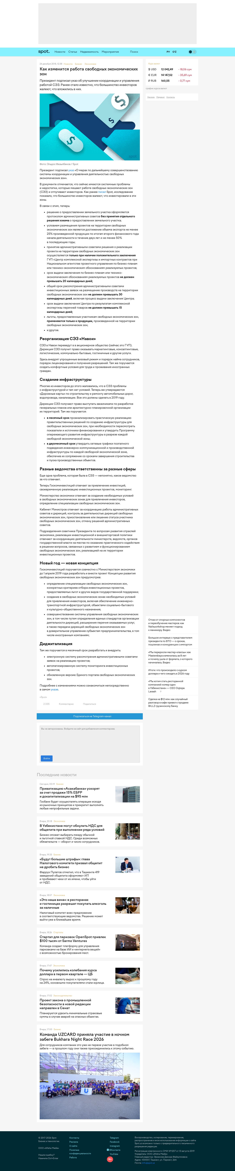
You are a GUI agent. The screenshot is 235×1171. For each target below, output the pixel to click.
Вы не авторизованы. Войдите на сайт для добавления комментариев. (90, 740)
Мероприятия (110, 51)
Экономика (59, 821)
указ (71, 170)
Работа (73, 1157)
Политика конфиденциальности (80, 1152)
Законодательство (62, 995)
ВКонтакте (113, 1150)
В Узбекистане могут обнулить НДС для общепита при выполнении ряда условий (72, 828)
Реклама (151, 97)
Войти (46, 758)
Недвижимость (89, 51)
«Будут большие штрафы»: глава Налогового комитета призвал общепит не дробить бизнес (71, 863)
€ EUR (152, 75)
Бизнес (59, 784)
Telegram (113, 1138)
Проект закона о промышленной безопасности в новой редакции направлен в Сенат (65, 1004)
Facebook (113, 1142)
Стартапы (58, 932)
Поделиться (87, 704)
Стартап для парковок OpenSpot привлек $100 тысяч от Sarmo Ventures (73, 939)
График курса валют (157, 88)
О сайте (73, 1146)
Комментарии (64, 704)
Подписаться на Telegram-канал (89, 716)
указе (54, 689)
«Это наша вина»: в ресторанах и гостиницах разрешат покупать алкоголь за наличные (73, 904)
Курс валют (154, 63)
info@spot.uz (148, 1163)
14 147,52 (166, 75)
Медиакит (160, 97)
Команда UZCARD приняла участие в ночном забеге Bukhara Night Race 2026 (84, 1037)
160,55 (165, 80)
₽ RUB (152, 80)
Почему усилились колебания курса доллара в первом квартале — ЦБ (68, 972)
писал (102, 192)
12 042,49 (167, 69)
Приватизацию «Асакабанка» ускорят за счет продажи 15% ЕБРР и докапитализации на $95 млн (70, 792)
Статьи (72, 51)
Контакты (170, 97)
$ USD (152, 69)
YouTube (112, 1154)
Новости (60, 51)
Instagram (113, 1146)
